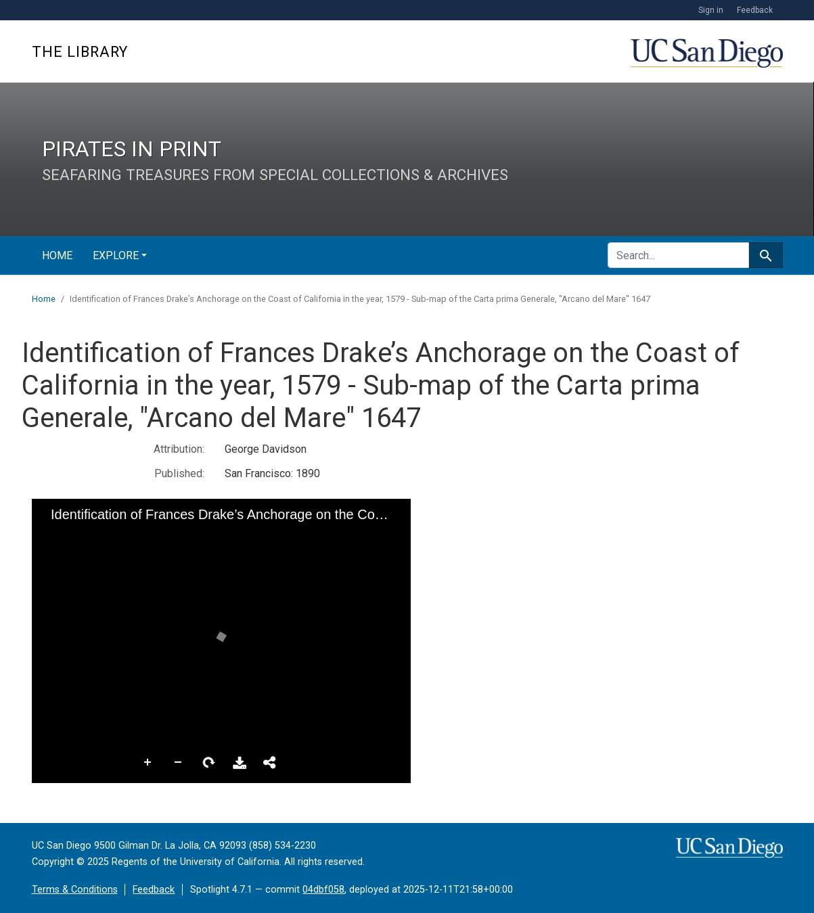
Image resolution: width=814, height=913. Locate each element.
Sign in (710, 10)
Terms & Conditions (75, 889)
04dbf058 (323, 889)
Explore (116, 255)
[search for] (678, 255)
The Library (80, 51)
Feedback (755, 10)
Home (57, 255)
